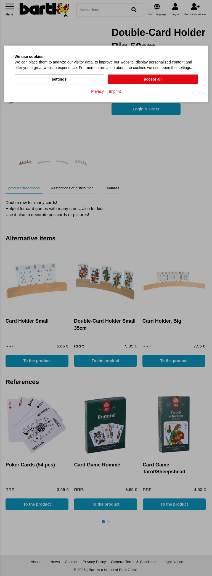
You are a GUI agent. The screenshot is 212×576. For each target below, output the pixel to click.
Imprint (115, 91)
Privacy (97, 91)
